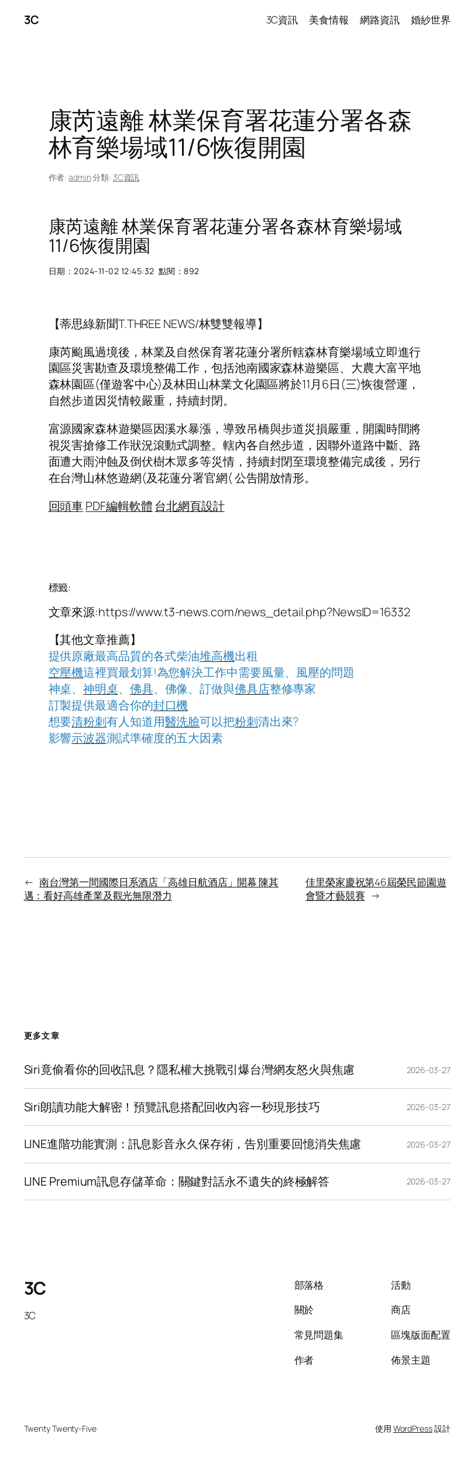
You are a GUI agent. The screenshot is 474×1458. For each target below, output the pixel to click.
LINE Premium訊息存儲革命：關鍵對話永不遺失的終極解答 (177, 1181)
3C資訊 (126, 177)
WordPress (412, 1428)
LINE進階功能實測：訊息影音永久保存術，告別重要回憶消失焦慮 (193, 1144)
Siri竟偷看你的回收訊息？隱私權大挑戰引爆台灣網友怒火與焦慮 (189, 1069)
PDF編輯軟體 (118, 506)
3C (31, 20)
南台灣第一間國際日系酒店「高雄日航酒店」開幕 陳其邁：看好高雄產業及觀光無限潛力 (151, 889)
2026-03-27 (429, 1069)
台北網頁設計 (189, 506)
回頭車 (66, 506)
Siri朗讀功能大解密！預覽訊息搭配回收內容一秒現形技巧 (172, 1107)
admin (79, 177)
